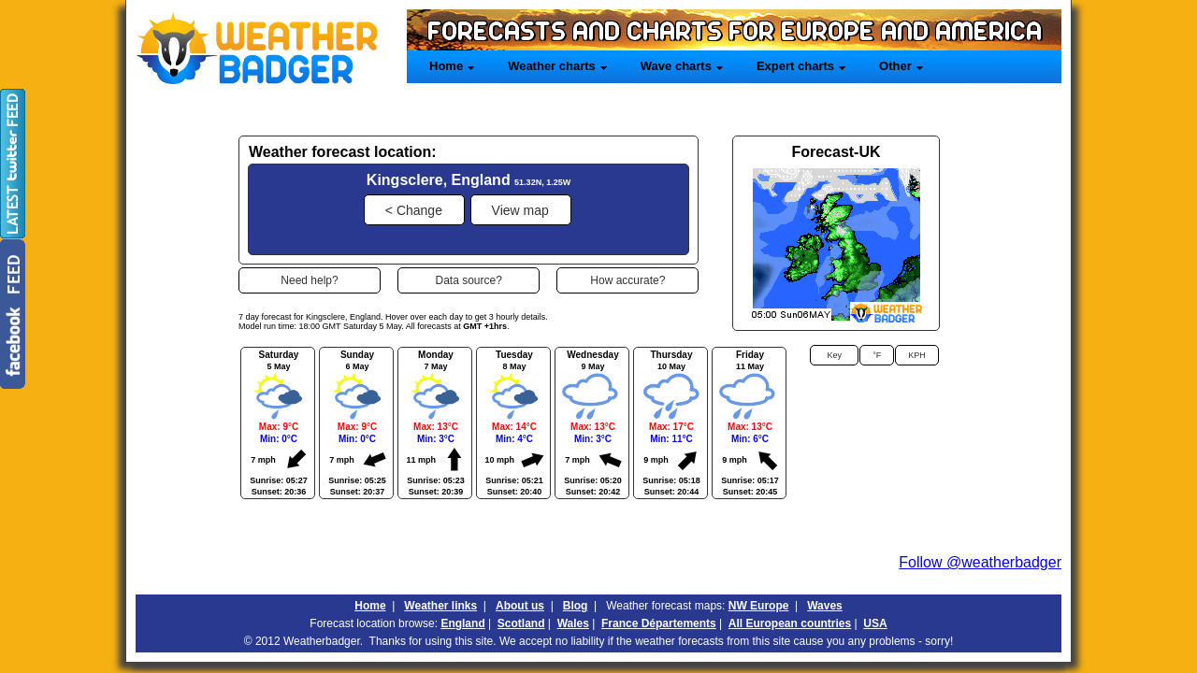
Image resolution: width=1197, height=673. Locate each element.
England (462, 623)
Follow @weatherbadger (980, 562)
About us (520, 605)
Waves (825, 605)
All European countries (789, 623)
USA (875, 623)
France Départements (658, 623)
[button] (414, 209)
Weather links (440, 605)
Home (369, 605)
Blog (575, 605)
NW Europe (758, 605)
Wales (573, 623)
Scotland (521, 623)
